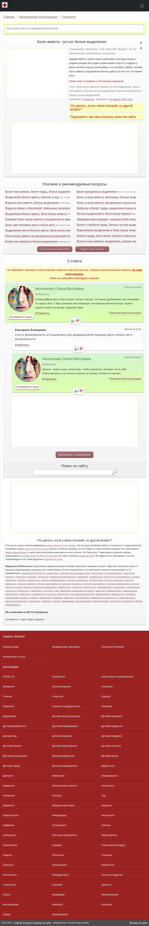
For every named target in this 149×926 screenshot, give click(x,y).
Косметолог (107, 785)
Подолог (8, 855)
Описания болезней (112, 646)
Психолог (8, 865)
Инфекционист (109, 775)
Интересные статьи (14, 656)
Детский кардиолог (112, 726)
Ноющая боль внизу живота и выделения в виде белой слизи (47, 219)
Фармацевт (58, 894)
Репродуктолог (60, 874)
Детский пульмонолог (15, 756)
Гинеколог (69, 17)
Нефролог (9, 825)
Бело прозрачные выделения (97, 191)
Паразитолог (10, 845)
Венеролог (9, 686)
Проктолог (58, 855)
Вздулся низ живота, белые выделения (32, 202)
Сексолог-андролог (112, 874)
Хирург (7, 914)
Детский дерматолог (14, 726)
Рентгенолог (10, 874)
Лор (103, 795)
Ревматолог (108, 865)
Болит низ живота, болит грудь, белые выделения (39, 191)
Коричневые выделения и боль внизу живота (108, 230)
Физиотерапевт (109, 894)
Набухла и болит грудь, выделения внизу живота (110, 208)
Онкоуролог (9, 835)
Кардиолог (9, 785)
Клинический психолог (64, 785)
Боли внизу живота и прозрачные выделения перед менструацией (50, 236)
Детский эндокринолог (64, 765)
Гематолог (107, 686)
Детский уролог (110, 756)
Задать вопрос (14, 636)
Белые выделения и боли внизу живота (104, 213)
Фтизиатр (106, 904)
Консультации (11, 646)
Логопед (56, 795)
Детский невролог (62, 736)
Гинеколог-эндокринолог (66, 706)
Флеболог (57, 904)
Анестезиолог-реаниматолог (117, 676)
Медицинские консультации (38, 17)
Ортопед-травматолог (64, 835)
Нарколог (106, 805)
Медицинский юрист (63, 805)
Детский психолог (111, 746)
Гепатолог (57, 696)
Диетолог (8, 775)
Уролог (7, 894)
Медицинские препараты (66, 646)
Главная (9, 17)
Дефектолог (108, 765)
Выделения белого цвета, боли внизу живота (35, 213)
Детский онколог (12, 746)
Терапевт (57, 884)
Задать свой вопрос (92, 248)
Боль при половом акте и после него (30, 224)
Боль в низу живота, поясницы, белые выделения (111, 197)
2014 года (127, 99)
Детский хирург (11, 765)
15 (110, 99)
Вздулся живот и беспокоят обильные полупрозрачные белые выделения (55, 208)
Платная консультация (125, 313)
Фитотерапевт (11, 904)
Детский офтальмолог (64, 746)
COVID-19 (8, 676)
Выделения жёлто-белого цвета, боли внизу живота (40, 230)
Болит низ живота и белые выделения (31, 241)
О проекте (28, 922)
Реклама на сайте (138, 922)
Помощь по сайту (42, 922)
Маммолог (9, 805)
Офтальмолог (109, 835)
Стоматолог (9, 884)
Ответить (42, 313)
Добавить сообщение (74, 454)
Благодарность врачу (21, 317)
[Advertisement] (36, 74)
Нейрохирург (59, 815)
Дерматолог (9, 716)
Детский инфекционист (65, 726)
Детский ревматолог (63, 756)
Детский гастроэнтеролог (66, 716)
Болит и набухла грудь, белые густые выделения (110, 224)
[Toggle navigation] (142, 5)
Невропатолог (11, 815)
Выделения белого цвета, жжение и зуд (32, 197)
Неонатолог (108, 815)
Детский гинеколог (111, 716)
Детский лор (10, 736)
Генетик (7, 696)
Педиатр (57, 845)
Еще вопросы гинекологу (55, 248)
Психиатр (106, 855)
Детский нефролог (111, 736)
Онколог (106, 825)
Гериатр (105, 696)
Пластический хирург (113, 845)
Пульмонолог (59, 865)
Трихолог (106, 884)
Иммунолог (58, 775)
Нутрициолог (59, 825)
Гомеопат (106, 706)
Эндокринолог (60, 914)
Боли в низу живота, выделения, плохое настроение (112, 241)
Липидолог (9, 795)
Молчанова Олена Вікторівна (59, 289)
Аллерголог (58, 676)
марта (116, 99)
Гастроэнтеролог (61, 686)
